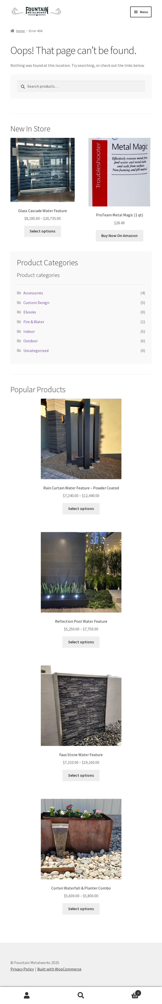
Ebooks (29, 311)
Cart (124, 992)
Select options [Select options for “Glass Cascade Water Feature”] (42, 231)
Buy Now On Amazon (119, 235)
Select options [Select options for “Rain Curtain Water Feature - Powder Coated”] (81, 508)
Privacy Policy (22, 968)
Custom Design (36, 302)
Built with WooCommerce (59, 968)
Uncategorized (36, 350)
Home (20, 31)
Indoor (29, 331)
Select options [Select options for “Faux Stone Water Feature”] (81, 775)
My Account (27, 995)
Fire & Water (33, 321)
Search (81, 995)
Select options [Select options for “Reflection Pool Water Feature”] (81, 641)
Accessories (33, 292)
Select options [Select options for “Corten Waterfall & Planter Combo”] (81, 908)
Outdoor (30, 340)
